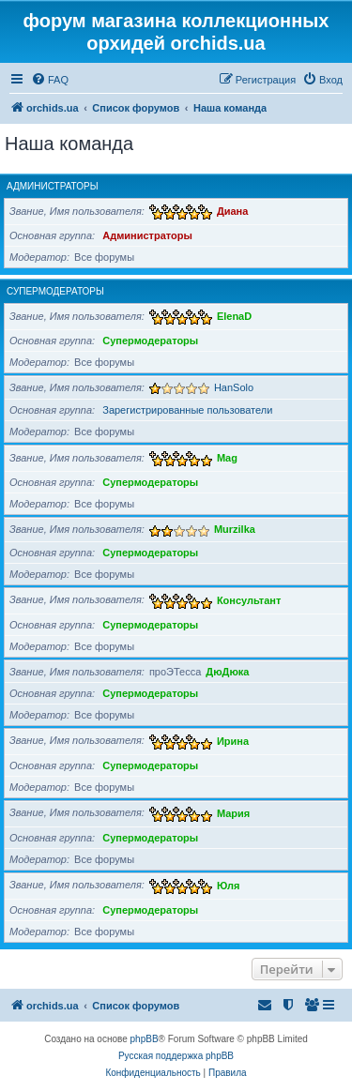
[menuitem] (50, 79)
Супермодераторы (55, 291)
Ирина (233, 740)
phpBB (144, 1039)
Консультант (249, 599)
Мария (233, 812)
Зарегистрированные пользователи (187, 410)
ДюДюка (227, 671)
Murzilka (234, 529)
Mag (227, 457)
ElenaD (234, 316)
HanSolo (233, 387)
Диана (232, 211)
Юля (228, 884)
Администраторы (53, 186)
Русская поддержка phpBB (176, 1056)
